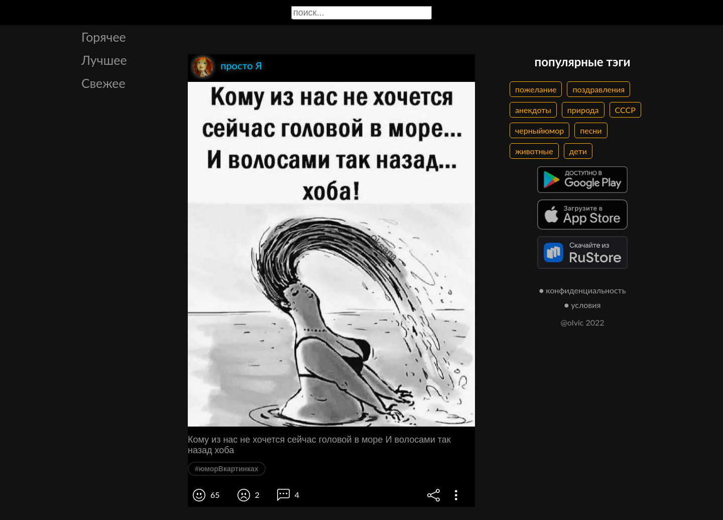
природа (583, 110)
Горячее (103, 36)
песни (590, 130)
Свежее (103, 82)
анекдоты (533, 110)
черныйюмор (539, 130)
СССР (625, 110)
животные (534, 151)
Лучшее (104, 59)
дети (578, 151)
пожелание (535, 89)
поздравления (598, 89)
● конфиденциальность (582, 290)
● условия (582, 304)
